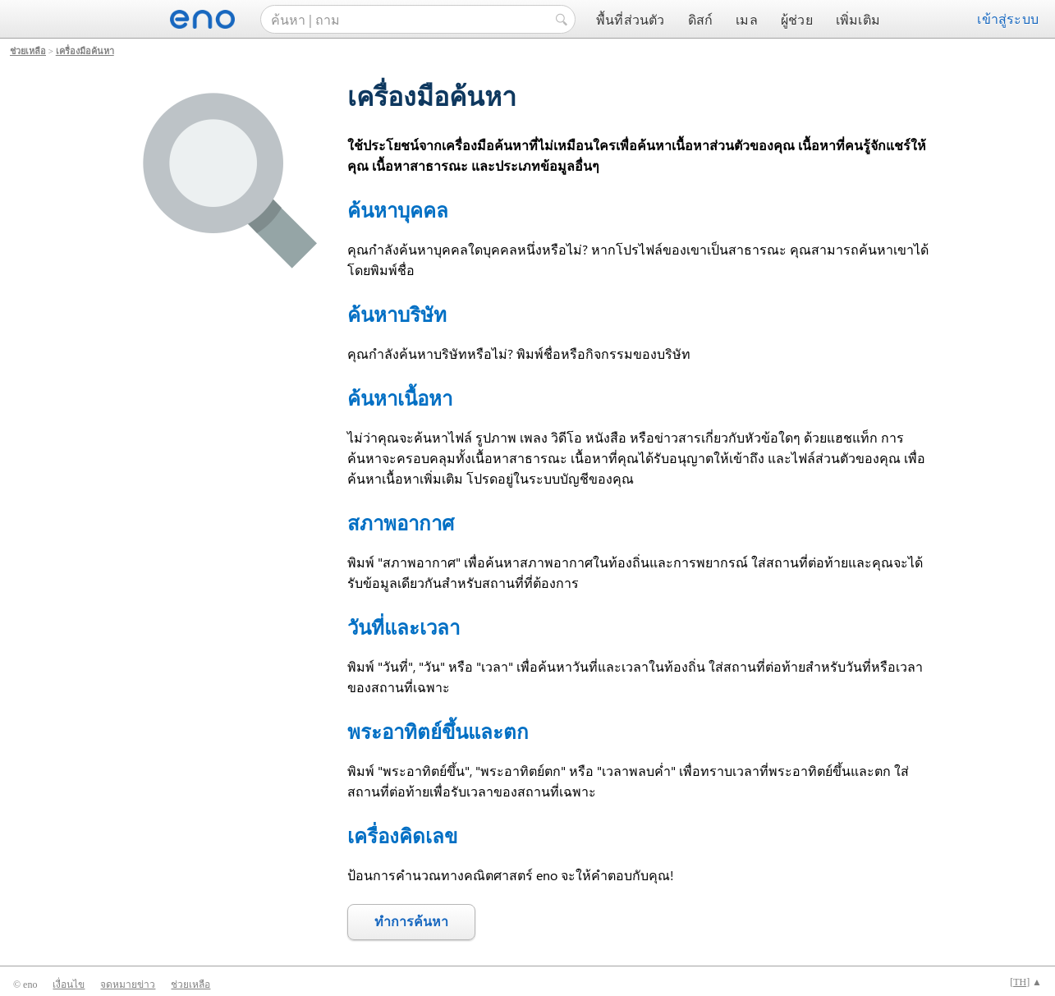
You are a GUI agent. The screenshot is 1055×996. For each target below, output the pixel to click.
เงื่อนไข (69, 984)
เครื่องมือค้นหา (85, 51)
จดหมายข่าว (127, 984)
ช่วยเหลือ (28, 51)
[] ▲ (1026, 982)
